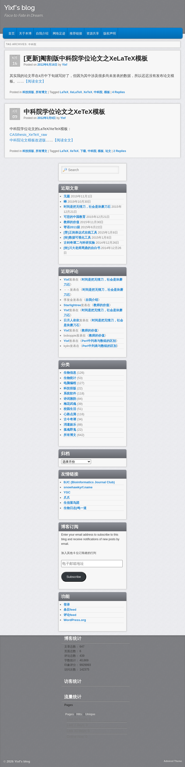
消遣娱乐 (70, 424)
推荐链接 (76, 33)
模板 (107, 92)
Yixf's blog (19, 7)
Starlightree (72, 305)
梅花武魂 (70, 404)
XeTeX (88, 92)
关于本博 (25, 33)
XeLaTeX (76, 92)
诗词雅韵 (70, 399)
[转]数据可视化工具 (77, 237)
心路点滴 (70, 414)
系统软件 (70, 393)
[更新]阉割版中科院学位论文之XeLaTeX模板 (86, 58)
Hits (80, 714)
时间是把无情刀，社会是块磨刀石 (87, 206)
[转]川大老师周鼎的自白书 (82, 248)
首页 (11, 33)
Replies (118, 92)
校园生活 (70, 409)
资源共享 (92, 33)
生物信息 (70, 372)
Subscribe (73, 577)
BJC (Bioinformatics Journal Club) (89, 482)
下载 (83, 151)
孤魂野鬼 (70, 429)
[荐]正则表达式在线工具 (80, 232)
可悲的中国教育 (75, 217)
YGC (67, 492)
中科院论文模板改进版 (28, 140)
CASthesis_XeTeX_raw (28, 134)
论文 (108, 151)
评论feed (70, 615)
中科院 (98, 92)
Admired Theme (173, 761)
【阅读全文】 (35, 81)
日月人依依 (71, 320)
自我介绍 (42, 33)
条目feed (70, 609)
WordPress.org (75, 620)
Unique (90, 714)
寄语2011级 (72, 227)
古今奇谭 (70, 419)
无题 (67, 196)
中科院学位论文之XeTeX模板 (64, 111)
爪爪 (67, 497)
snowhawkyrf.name (78, 487)
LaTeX (64, 92)
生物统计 (70, 378)
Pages (69, 714)
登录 (67, 604)
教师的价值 (71, 222)
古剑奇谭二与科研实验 (79, 242)
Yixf (64, 64)
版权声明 (109, 33)
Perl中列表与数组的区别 (99, 341)
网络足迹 (59, 33)
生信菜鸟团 (71, 502)
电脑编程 (70, 383)
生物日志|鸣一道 (75, 508)
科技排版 (28, 92)
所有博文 (41, 92)
